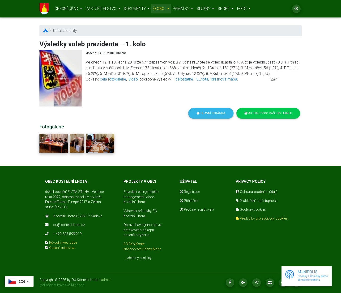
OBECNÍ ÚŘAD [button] (67, 9)
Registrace (190, 192)
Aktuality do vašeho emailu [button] (268, 113)
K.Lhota (202, 79)
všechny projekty (139, 258)
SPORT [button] (224, 9)
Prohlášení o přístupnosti (256, 201)
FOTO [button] (242, 9)
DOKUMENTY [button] (135, 9)
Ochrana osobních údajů (256, 192)
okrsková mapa (224, 79)
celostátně (184, 79)
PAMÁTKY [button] (181, 9)
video (133, 79)
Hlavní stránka (210, 113)
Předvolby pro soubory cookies (262, 219)
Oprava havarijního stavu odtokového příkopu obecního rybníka (142, 230)
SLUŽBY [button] (204, 9)
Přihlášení (189, 201)
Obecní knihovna (61, 248)
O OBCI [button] (159, 9)
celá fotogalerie (113, 79)
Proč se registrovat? (197, 210)
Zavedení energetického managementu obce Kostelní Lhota (141, 197)
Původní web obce (63, 243)
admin (106, 280)
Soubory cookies (251, 210)
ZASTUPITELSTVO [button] (101, 9)
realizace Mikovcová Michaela (62, 285)
